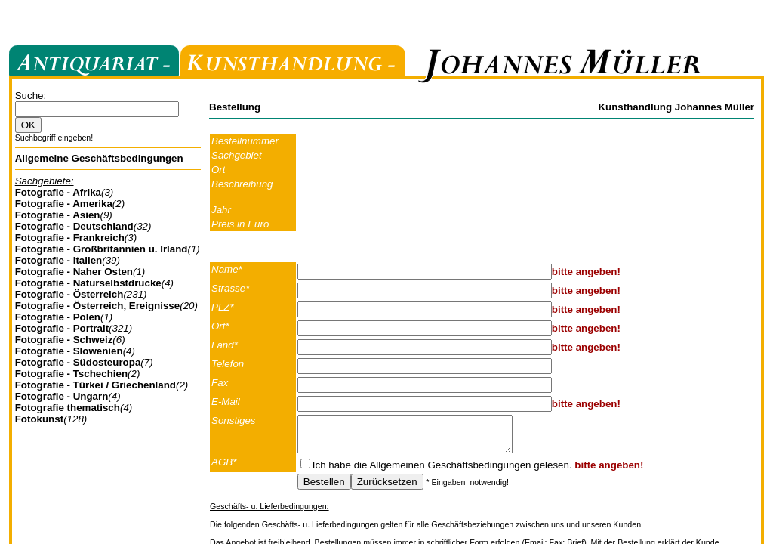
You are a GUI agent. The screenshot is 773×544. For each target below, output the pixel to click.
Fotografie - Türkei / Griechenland (95, 385)
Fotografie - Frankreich (70, 237)
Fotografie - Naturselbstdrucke (88, 283)
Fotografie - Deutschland (74, 226)
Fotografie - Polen (57, 317)
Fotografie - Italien (59, 260)
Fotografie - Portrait (62, 328)
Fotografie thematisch (67, 407)
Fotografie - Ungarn (62, 396)
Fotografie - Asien (57, 215)
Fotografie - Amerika (63, 203)
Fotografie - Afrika (58, 192)
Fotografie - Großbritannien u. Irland (101, 249)
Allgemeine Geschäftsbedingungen (99, 158)
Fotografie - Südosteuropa (78, 362)
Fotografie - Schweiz (64, 339)
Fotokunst (39, 419)
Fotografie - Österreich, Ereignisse (97, 305)
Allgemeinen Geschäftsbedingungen (450, 472)
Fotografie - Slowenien (69, 351)
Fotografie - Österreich (69, 294)
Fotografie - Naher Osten (74, 271)
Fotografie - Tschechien (71, 373)
